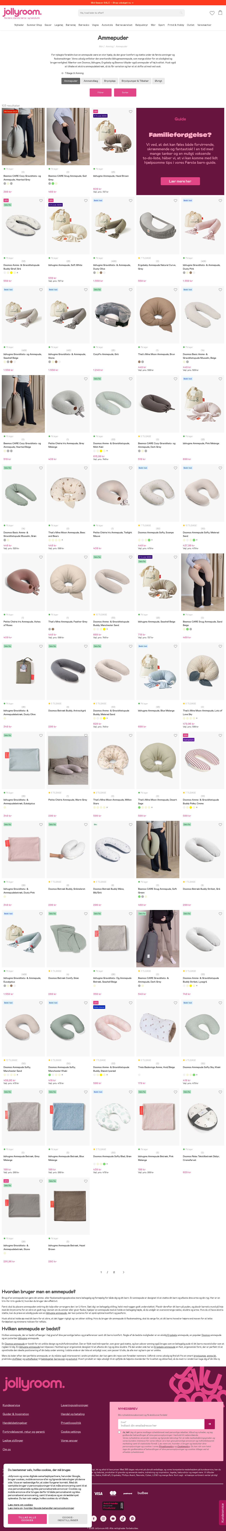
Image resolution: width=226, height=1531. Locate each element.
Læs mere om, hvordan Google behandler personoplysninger (41, 1508)
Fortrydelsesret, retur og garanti (24, 1432)
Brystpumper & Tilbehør (135, 80)
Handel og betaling (73, 1414)
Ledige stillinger (13, 1440)
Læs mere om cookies (20, 1504)
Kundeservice (11, 1405)
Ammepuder (121, 46)
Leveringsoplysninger (74, 1405)
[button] (212, 13)
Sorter (125, 92)
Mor (101, 46)
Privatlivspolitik (71, 1423)
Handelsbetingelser (15, 1423)
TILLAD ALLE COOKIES (27, 1519)
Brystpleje (109, 80)
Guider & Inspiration (16, 1414)
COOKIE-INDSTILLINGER (68, 1519)
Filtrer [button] (101, 92)
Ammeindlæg (91, 80)
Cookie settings (71, 1432)
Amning (109, 46)
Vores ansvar (69, 1440)
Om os (7, 1449)
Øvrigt (158, 80)
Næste (123, 1272)
